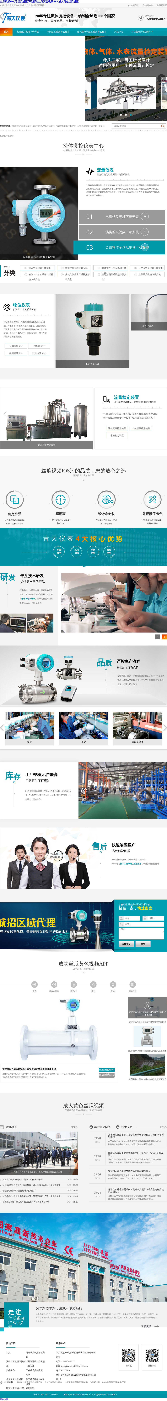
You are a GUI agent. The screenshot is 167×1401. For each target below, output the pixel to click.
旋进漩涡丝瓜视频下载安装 (114, 277)
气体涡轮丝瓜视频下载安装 (76, 1382)
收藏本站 (149, 5)
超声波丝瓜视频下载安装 (44, 126)
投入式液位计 (39, 353)
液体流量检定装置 (46, 445)
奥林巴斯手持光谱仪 (53, 1382)
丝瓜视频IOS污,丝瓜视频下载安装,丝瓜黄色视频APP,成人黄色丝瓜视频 (39, 1)
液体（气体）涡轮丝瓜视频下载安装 (41, 277)
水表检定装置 (117, 435)
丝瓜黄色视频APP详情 (107, 1070)
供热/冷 (74, 991)
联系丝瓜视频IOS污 (71, 39)
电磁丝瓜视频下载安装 (28, 31)
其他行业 (133, 991)
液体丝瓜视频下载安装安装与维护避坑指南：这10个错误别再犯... (136, 1136)
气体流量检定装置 (141, 428)
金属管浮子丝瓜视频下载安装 (91, 31)
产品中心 (118, 31)
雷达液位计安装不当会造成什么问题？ (19, 1191)
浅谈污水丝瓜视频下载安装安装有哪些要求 (129, 1171)
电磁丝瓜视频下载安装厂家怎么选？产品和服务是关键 (26, 1202)
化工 (93, 991)
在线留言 (135, 5)
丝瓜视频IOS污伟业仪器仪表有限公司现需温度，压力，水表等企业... (32, 1196)
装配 (83, 742)
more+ (74, 1127)
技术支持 (124, 1127)
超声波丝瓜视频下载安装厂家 (29, 1382)
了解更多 (146, 1326)
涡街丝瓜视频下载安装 (58, 31)
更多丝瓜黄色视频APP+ (107, 1076)
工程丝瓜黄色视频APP (142, 31)
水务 (34, 991)
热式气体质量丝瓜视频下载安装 (77, 277)
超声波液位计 (16, 346)
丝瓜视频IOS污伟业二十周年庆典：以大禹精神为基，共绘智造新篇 (31, 1185)
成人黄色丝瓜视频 (13, 39)
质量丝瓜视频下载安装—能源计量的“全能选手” (23, 1180)
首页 (6, 31)
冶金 (113, 991)
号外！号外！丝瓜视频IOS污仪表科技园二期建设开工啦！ (39, 1172)
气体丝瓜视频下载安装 (66, 126)
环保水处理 (54, 991)
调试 (29, 742)
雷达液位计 (39, 346)
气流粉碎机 (95, 1382)
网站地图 (163, 5)
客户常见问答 (100, 1127)
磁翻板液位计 (16, 353)
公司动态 (11, 1127)
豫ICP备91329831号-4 (49, 1394)
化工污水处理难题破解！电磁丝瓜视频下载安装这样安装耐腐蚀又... (136, 1190)
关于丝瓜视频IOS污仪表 (42, 39)
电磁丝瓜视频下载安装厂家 (114, 1382)
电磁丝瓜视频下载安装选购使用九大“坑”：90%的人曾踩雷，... (135, 1154)
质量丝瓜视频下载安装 (149, 274)
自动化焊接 (137, 742)
